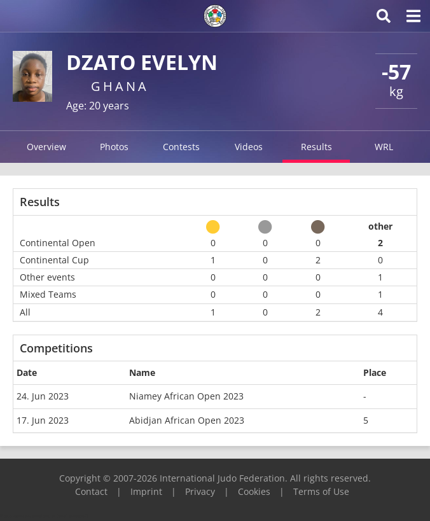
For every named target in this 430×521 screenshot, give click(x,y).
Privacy (200, 491)
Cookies (254, 491)
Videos (249, 147)
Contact (91, 491)
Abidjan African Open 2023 (186, 420)
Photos (114, 147)
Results (316, 147)
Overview (46, 147)
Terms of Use (321, 491)
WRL (384, 147)
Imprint (146, 491)
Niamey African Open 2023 (186, 396)
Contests (181, 147)
